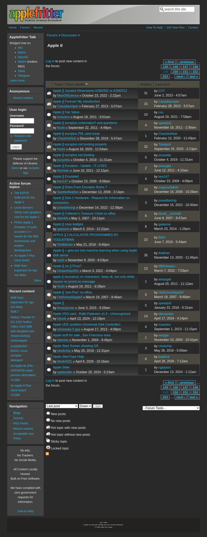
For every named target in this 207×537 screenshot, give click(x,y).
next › (180, 76)
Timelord (164, 144)
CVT (161, 91)
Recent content (23, 97)
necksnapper (19, 340)
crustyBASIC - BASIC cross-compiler (20, 351)
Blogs (17, 412)
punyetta (63, 160)
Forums (25, 27)
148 (195, 67)
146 (175, 67)
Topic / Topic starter (71, 84)
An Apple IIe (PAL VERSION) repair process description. (24, 370)
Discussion (69, 35)
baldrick (164, 356)
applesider (64, 372)
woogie (163, 335)
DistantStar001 (68, 271)
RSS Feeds (20, 423)
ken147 (62, 181)
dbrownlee (165, 314)
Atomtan (63, 170)
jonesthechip (66, 207)
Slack (21, 71)
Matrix (22, 52)
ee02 (60, 260)
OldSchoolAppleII (69, 297)
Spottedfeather (67, 192)
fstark (61, 149)
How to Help (25, 511)
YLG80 (15, 380)
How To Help (154, 27)
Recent (38, 27)
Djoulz (61, 318)
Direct (15, 168)
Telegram (24, 75)
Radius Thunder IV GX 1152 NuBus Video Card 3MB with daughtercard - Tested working (23, 326)
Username (18, 115)
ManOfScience (67, 95)
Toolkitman (65, 244)
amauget (164, 166)
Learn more (17, 80)
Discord (23, 57)
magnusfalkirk (168, 187)
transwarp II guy (68, 329)
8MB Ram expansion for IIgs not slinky (25, 270)
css (160, 112)
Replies (146, 84)
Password (18, 125)
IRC (20, 47)
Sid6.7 (15, 311)
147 (185, 67)
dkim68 (62, 218)
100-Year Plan (175, 27)
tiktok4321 (64, 361)
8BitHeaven (166, 266)
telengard (17, 360)
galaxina (63, 229)
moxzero (63, 117)
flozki (60, 127)
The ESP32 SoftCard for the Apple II (24, 197)
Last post (162, 84)
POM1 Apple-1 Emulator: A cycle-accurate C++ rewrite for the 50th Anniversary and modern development (26, 236)
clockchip (64, 350)
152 (195, 71)
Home (13, 27)
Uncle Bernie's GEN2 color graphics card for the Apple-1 (27, 212)
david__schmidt (169, 213)
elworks (62, 340)
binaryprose (65, 308)
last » (194, 76)
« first (169, 62)
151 (185, 71)
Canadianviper (67, 106)
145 (165, 67)
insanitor (164, 324)
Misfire (22, 61)
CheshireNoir (66, 138)
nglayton (164, 367)
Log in (50, 61)
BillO (161, 237)
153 (165, 76)
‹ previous (186, 62)
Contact (193, 27)
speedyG (164, 123)
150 (175, 71)
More (37, 280)
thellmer (164, 253)
